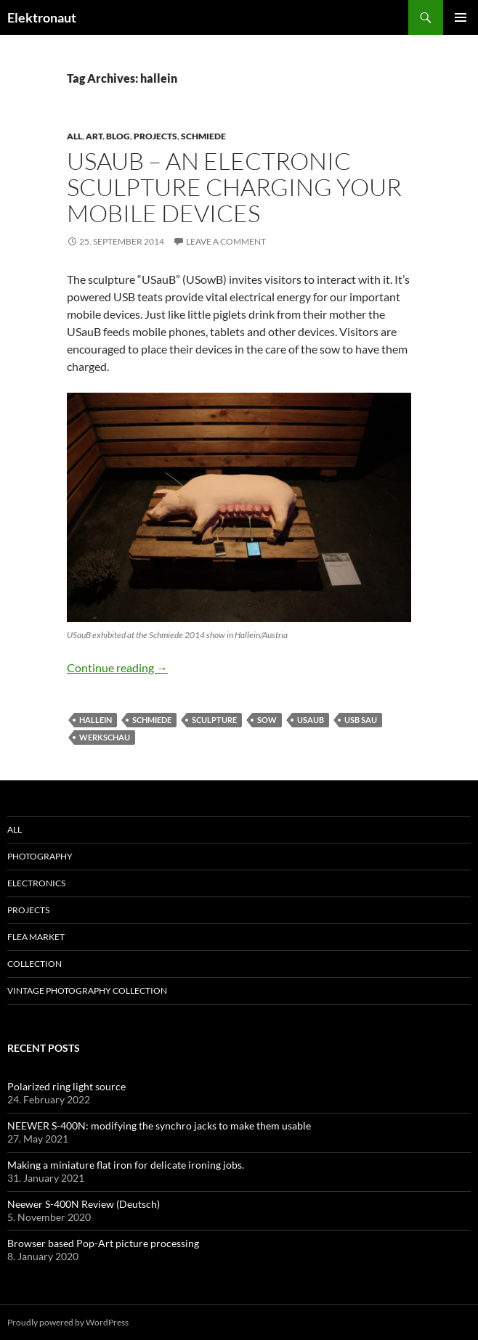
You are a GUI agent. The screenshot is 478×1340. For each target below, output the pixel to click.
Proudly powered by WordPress (68, 1322)
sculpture (214, 719)
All (74, 136)
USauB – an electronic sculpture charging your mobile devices (234, 187)
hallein (95, 719)
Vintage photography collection (87, 990)
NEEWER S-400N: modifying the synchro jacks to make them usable (159, 1125)
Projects (155, 136)
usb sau (360, 719)
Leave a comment (226, 241)
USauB (310, 719)
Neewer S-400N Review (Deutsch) (83, 1204)
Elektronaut (41, 17)
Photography (40, 856)
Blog (118, 136)
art (94, 136)
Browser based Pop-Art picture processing (103, 1243)
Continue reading (117, 667)
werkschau (104, 737)
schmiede (203, 136)
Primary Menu (460, 17)
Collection (34, 963)
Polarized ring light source (66, 1086)
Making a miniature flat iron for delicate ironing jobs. (125, 1165)
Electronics (36, 883)
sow (267, 719)
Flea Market (36, 936)
